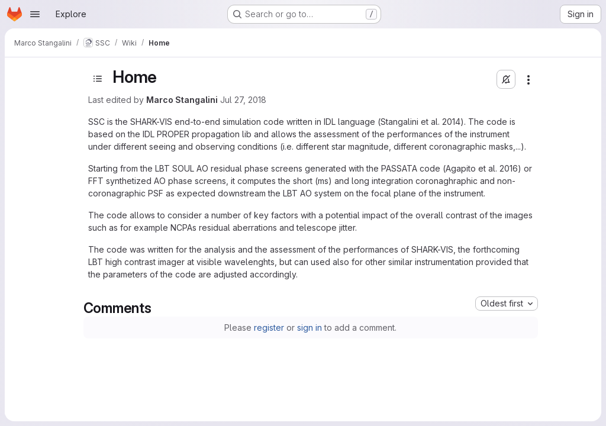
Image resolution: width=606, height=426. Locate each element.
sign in (309, 327)
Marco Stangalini (182, 100)
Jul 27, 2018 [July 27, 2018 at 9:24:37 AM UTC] (243, 100)
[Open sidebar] (97, 78)
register (269, 327)
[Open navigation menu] (34, 14)
